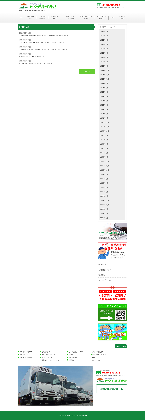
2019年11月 (104, 166)
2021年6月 (104, 96)
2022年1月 (104, 66)
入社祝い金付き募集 (26, 357)
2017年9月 (104, 209)
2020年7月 (104, 144)
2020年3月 (104, 148)
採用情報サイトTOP (26, 352)
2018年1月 (104, 196)
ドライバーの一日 (47, 357)
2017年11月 (104, 205)
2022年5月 (104, 48)
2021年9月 (104, 83)
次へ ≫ (87, 71)
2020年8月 (104, 140)
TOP (21, 18)
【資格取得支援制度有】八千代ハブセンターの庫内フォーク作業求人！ (44, 35)
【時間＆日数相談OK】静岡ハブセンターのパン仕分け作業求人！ (42, 42)
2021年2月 (104, 114)
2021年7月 (104, 92)
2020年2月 (104, 153)
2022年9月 (104, 31)
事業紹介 (102, 275)
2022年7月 (104, 40)
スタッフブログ (122, 17)
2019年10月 (104, 170)
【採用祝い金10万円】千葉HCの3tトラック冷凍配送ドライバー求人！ (44, 49)
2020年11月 (104, 127)
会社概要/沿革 (73, 357)
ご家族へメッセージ (43, 17)
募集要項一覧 (30, 17)
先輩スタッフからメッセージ (86, 17)
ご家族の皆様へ (46, 352)
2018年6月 (104, 187)
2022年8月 (104, 35)
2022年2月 (104, 61)
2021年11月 (104, 75)
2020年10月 (104, 131)
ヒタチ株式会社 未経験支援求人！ (31, 56)
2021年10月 (104, 79)
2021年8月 (104, 88)
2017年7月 (104, 218)
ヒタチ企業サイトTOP (76, 352)
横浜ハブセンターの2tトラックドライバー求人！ (36, 63)
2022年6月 (104, 44)
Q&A (112, 18)
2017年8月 (104, 213)
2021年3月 (104, 109)
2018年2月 (104, 192)
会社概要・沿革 (104, 270)
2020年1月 (104, 157)
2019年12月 (104, 161)
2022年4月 (104, 53)
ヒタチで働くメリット (55, 17)
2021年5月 (104, 101)
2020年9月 (104, 135)
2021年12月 (104, 70)
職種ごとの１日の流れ (70, 17)
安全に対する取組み (101, 17)
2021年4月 (104, 105)
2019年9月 (104, 174)
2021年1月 (104, 118)
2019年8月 (104, 179)
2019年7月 (104, 183)
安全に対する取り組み (99, 354)
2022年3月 (104, 57)
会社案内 (102, 265)
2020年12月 (104, 122)
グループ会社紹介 (105, 280)
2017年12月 (104, 200)
